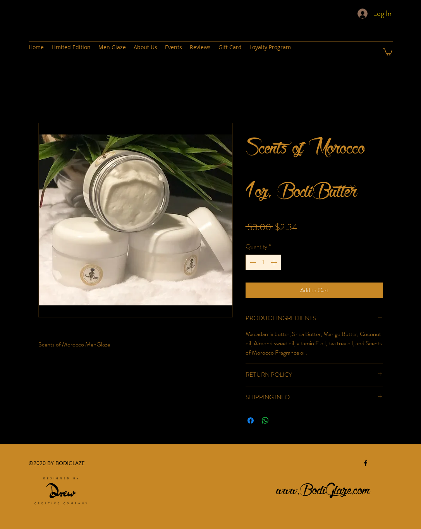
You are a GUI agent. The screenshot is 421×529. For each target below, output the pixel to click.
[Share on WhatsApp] (265, 420)
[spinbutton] (263, 262)
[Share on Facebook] (250, 420)
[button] (387, 51)
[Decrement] (252, 262)
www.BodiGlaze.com (323, 488)
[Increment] (274, 262)
